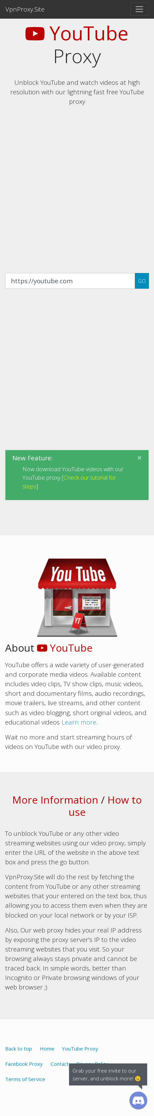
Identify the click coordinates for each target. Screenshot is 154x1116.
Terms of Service (25, 1079)
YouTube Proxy (80, 1048)
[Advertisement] (77, 188)
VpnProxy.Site (25, 9)
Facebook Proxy (24, 1063)
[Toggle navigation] (139, 9)
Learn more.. (80, 722)
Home (47, 1048)
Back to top (18, 1048)
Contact (60, 1063)
